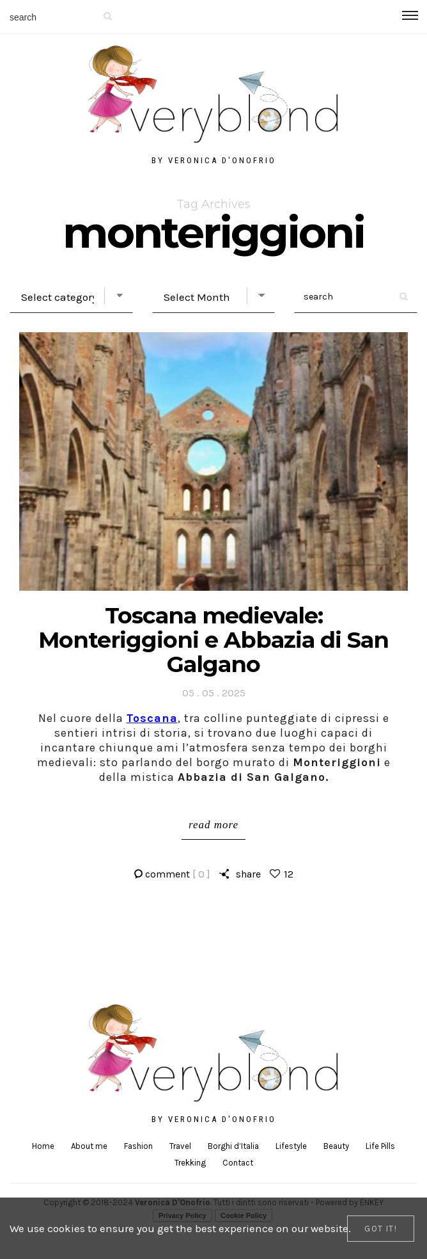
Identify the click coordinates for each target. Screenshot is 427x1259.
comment (177, 874)
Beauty (336, 1146)
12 (288, 874)
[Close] (380, 1228)
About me (89, 1146)
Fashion (138, 1146)
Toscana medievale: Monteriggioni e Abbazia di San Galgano (213, 640)
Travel (180, 1146)
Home (43, 1146)
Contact (237, 1162)
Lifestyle (291, 1146)
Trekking (190, 1162)
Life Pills (380, 1146)
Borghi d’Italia (233, 1146)
